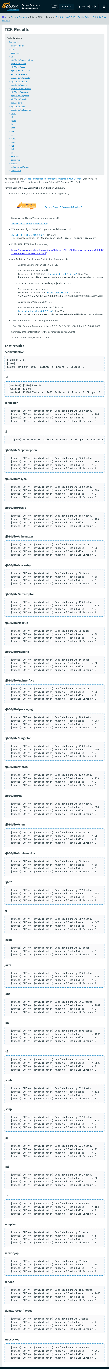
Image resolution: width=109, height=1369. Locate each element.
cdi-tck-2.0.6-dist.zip (57, 292)
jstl (12, 149)
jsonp (13, 142)
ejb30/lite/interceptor (21, 78)
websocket (16, 170)
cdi (12, 49)
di (12, 56)
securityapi (16, 160)
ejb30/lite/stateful (19, 99)
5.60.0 (59, 17)
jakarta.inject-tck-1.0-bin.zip (61, 274)
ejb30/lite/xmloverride (21, 110)
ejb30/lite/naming (19, 85)
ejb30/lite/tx (16, 103)
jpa (12, 131)
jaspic (13, 120)
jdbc (13, 128)
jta (12, 153)
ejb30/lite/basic (18, 67)
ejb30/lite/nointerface (21, 88)
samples (15, 156)
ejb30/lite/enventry (20, 74)
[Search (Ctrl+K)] (87, 6)
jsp (12, 145)
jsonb (13, 138)
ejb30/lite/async (18, 63)
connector (15, 53)
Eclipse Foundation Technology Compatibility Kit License (52, 178)
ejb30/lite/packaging (20, 92)
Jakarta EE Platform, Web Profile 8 (29, 223)
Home (5, 17)
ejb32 (13, 113)
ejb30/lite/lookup (19, 81)
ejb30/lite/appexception (22, 60)
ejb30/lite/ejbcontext (20, 71)
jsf (12, 135)
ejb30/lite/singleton (20, 96)
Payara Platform (19, 17)
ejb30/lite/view (18, 106)
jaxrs (13, 124)
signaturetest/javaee (20, 167)
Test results (14, 42)
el (12, 117)
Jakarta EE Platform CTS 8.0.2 (26, 235)
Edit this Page (100, 17)
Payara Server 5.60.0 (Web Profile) (62, 207)
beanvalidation (17, 46)
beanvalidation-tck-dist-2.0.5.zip (35, 311)
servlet (14, 163)
